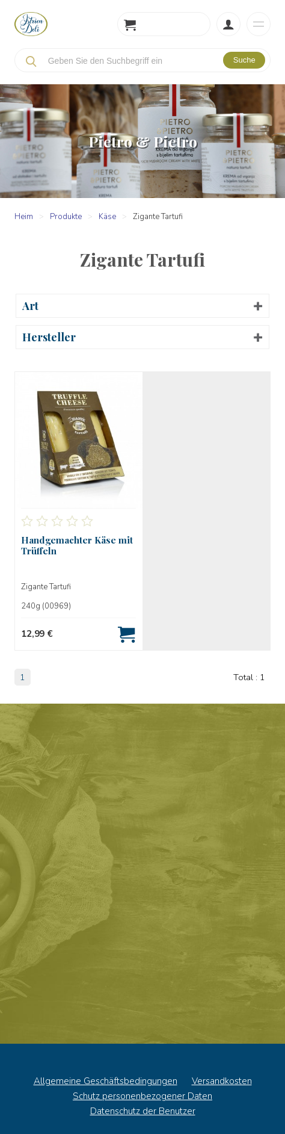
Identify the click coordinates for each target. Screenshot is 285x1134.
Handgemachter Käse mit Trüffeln (77, 545)
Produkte (66, 216)
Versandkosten (222, 1081)
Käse (107, 216)
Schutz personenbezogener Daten (142, 1096)
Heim (23, 216)
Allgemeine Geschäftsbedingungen (105, 1081)
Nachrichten (142, 874)
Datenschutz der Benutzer (142, 1111)
